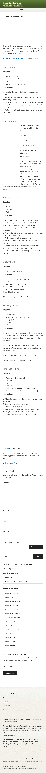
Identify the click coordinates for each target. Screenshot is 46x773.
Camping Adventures (12, 613)
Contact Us (6, 705)
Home (5, 698)
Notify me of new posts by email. (17, 542)
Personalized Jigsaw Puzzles (13, 58)
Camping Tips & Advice (13, 601)
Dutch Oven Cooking (12, 617)
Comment (7, 482)
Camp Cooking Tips (12, 597)
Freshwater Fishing (12, 629)
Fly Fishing (9, 633)
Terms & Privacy (19, 761)
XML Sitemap (11, 761)
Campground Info (11, 641)
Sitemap (5, 702)
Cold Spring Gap (8, 569)
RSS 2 (4, 709)
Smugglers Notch (9, 577)
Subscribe (10, 673)
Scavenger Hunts (11, 637)
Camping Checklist (12, 593)
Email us (6, 448)
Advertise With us (34, 761)
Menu (23, 10)
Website (6, 532)
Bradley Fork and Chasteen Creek (15, 581)
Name (6, 511)
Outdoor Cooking (11, 609)
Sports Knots (10, 621)
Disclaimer (27, 761)
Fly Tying (8, 625)
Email (5, 521)
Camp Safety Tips (11, 645)
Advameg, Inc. (13, 766)
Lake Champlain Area (10, 573)
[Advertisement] (23, 31)
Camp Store (13, 463)
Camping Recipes (11, 605)
